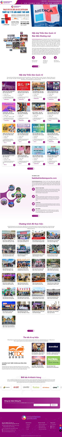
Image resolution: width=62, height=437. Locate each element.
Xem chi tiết (36, 66)
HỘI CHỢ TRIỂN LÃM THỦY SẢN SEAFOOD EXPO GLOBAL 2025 (38, 134)
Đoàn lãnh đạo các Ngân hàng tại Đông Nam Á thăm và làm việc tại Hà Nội (53, 284)
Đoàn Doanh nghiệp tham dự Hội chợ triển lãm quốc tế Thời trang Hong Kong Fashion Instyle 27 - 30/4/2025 (8, 241)
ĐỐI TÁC (42, 3)
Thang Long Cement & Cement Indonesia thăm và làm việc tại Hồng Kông (38, 298)
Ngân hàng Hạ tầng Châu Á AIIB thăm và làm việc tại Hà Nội (23, 284)
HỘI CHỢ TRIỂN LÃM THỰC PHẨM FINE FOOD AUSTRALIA (53, 134)
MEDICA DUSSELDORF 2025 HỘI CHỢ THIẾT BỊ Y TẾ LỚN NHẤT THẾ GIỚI (52, 92)
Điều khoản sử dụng (42, 427)
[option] (31, 15)
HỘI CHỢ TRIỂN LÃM (31, 3)
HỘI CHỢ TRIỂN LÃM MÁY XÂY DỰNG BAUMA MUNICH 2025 (53, 113)
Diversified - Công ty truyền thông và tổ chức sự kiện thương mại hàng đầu (53, 353)
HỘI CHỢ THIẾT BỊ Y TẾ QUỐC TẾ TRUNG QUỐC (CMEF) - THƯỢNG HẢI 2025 (53, 156)
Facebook (52, 424)
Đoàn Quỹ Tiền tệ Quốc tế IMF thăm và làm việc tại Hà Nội (38, 269)
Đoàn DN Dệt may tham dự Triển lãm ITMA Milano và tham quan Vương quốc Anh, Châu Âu (23, 312)
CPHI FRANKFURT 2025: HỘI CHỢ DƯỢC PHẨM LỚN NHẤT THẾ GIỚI (38, 92)
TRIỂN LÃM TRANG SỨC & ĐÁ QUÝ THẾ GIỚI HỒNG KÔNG (8, 134)
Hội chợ (27, 427)
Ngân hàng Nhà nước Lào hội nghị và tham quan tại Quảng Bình (53, 269)
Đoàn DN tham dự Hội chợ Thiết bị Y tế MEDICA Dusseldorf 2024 (23, 255)
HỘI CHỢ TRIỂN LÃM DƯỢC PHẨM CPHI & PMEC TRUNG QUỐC (38, 156)
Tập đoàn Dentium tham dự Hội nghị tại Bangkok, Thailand (38, 255)
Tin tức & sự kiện (31, 337)
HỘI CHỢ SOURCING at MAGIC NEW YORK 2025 (8, 156)
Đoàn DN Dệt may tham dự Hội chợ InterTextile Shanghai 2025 (38, 241)
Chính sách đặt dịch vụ (43, 424)
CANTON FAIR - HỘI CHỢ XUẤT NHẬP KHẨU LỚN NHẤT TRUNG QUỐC (8, 113)
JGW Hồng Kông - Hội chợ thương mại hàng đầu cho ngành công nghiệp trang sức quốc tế (38, 353)
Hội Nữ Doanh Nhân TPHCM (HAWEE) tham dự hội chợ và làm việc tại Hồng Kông (23, 269)
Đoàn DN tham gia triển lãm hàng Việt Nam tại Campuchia (8, 298)
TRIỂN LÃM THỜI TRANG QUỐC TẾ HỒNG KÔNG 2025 (23, 156)
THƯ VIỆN (50, 3)
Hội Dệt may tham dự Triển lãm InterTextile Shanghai (38, 312)
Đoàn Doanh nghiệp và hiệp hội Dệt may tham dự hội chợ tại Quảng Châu (8, 284)
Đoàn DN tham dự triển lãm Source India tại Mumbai (8, 312)
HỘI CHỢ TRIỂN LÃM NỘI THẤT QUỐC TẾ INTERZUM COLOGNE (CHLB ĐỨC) (23, 113)
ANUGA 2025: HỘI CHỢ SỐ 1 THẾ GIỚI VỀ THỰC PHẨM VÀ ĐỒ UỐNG (23, 92)
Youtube (52, 426)
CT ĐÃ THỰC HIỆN (56, 3)
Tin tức (27, 429)
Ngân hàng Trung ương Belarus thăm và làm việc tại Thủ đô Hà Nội (9, 326)
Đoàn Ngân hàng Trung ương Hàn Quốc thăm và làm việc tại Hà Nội (23, 298)
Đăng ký (54, 404)
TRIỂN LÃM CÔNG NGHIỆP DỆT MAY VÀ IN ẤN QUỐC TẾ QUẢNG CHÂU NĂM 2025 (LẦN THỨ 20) (9, 92)
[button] (4, 16)
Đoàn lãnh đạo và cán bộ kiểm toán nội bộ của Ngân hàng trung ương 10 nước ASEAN (53, 241)
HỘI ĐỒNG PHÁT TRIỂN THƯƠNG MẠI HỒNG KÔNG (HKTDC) (14, 364)
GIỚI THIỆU (25, 3)
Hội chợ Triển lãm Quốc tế (31, 75)
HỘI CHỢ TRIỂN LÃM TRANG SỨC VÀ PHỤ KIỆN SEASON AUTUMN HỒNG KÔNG (23, 134)
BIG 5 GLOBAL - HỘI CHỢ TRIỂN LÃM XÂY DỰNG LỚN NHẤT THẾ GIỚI (38, 113)
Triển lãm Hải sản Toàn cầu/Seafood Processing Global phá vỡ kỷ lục (52, 367)
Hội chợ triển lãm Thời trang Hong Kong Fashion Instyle (52, 255)
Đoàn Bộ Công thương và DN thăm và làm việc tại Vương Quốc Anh (52, 298)
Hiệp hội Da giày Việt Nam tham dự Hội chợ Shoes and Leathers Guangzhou (37, 284)
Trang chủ (22, 3)
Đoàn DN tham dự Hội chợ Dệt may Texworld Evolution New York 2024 (8, 255)
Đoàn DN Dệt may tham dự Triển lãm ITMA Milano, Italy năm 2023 (8, 269)
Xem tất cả (32, 169)
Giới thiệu (28, 426)
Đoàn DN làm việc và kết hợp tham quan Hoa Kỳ (52, 312)
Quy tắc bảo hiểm (42, 426)
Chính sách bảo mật (42, 429)
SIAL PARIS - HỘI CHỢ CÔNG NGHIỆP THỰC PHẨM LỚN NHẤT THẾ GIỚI (38, 367)
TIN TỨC (46, 3)
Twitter (52, 427)
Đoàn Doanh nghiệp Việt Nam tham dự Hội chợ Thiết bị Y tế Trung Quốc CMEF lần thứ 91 (23, 241)
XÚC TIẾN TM (38, 3)
